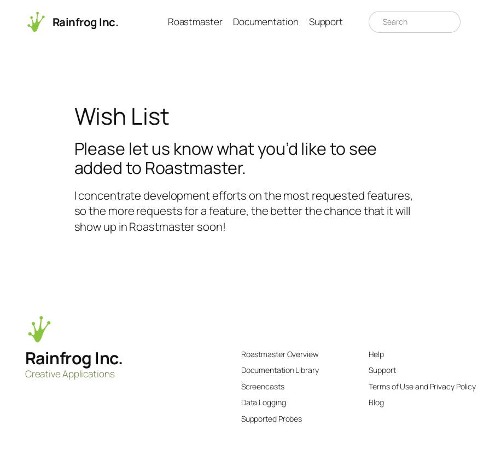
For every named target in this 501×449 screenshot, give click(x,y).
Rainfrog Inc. (86, 22)
